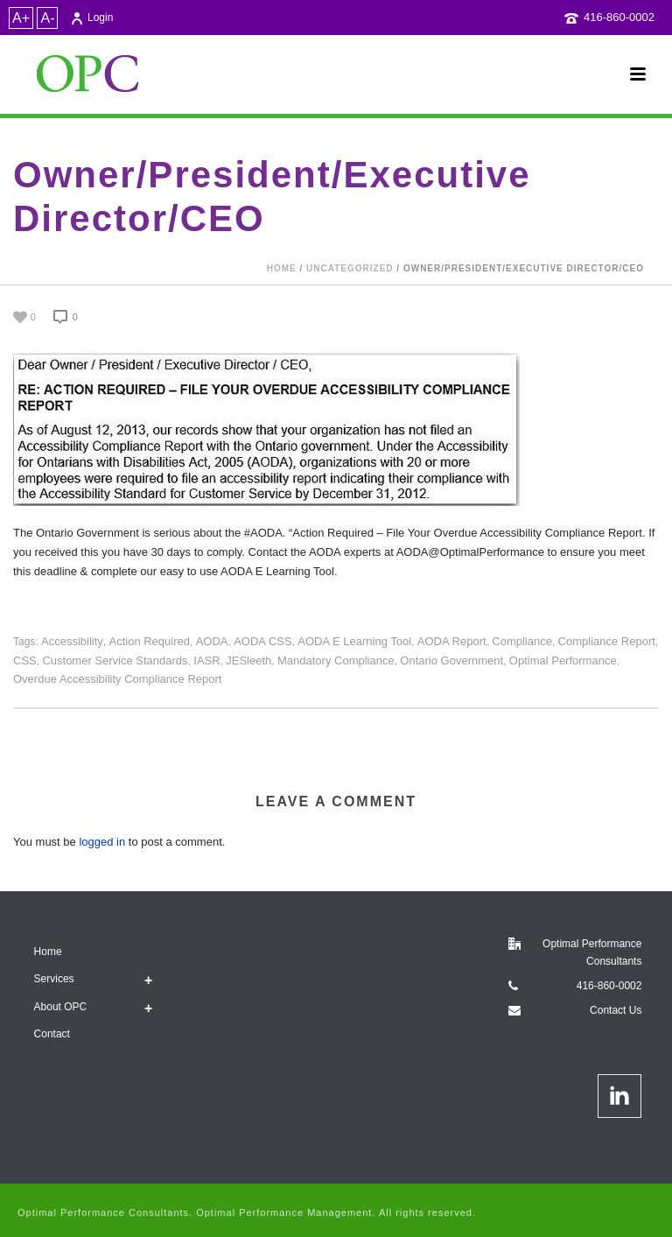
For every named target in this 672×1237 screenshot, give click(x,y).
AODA (212, 641)
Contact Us (615, 1010)
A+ (21, 18)
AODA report (451, 641)
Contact (52, 1034)
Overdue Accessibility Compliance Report (117, 679)
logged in (102, 841)
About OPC (61, 1007)
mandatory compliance (336, 660)
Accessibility (72, 641)
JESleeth (248, 660)
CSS (25, 660)
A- (47, 18)
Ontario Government (451, 660)
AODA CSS (262, 641)
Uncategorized (349, 268)
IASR (206, 660)
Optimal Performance (563, 660)
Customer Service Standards (114, 660)
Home (282, 268)
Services (54, 979)
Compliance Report (606, 641)
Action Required (149, 641)
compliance (522, 641)
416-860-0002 (619, 17)
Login (91, 17)
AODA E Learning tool (354, 641)
